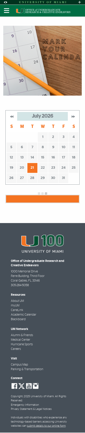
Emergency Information (25, 405)
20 (22, 167)
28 (32, 178)
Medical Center (20, 339)
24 (63, 167)
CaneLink (17, 310)
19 (11, 167)
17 (63, 157)
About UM (17, 300)
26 (11, 178)
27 (22, 178)
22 (43, 167)
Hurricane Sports (22, 344)
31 (63, 178)
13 (21, 157)
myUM (15, 305)
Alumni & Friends (22, 335)
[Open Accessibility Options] (5, 2)
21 (32, 167)
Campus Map (19, 364)
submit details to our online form (46, 425)
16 (53, 157)
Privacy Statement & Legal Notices (31, 409)
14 (32, 157)
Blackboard (18, 319)
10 (63, 147)
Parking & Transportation (27, 369)
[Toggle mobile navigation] (6, 10)
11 (73, 147)
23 (53, 167)
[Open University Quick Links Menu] (79, 2)
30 (53, 178)
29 (43, 178)
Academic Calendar (23, 314)
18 (73, 157)
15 (42, 157)
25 (74, 167)
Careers (16, 349)
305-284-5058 (20, 285)
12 (11, 157)
